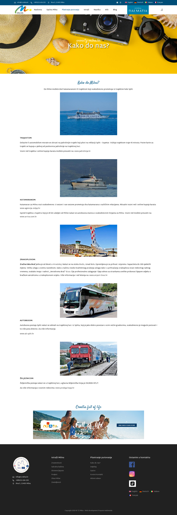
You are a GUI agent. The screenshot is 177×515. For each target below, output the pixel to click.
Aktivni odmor (95, 478)
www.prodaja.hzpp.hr (64, 388)
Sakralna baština (57, 466)
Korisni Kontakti (96, 474)
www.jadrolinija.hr (82, 151)
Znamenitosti (56, 463)
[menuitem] (129, 2)
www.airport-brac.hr (98, 275)
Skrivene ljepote (57, 470)
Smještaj (93, 466)
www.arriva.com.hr (28, 217)
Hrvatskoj (57, 264)
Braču (81, 264)
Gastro (92, 470)
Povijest (54, 474)
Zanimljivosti (56, 482)
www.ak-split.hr (27, 334)
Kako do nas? (95, 463)
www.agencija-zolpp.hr (30, 208)
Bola (93, 264)
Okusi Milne (55, 478)
